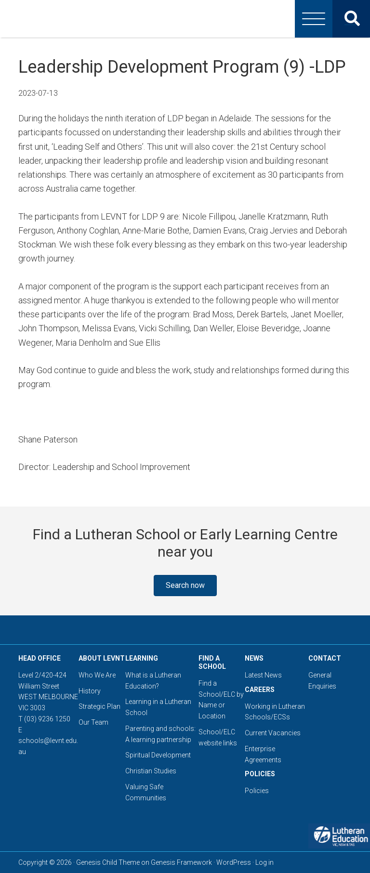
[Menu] (313, 19)
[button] (185, 585)
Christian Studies (150, 771)
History (90, 691)
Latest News (263, 675)
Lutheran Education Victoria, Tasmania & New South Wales (184, 19)
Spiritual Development (158, 755)
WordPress (233, 862)
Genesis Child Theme (108, 862)
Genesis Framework (181, 862)
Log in (264, 862)
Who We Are (97, 675)
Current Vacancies (273, 733)
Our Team (93, 722)
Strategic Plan (99, 706)
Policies (257, 791)
